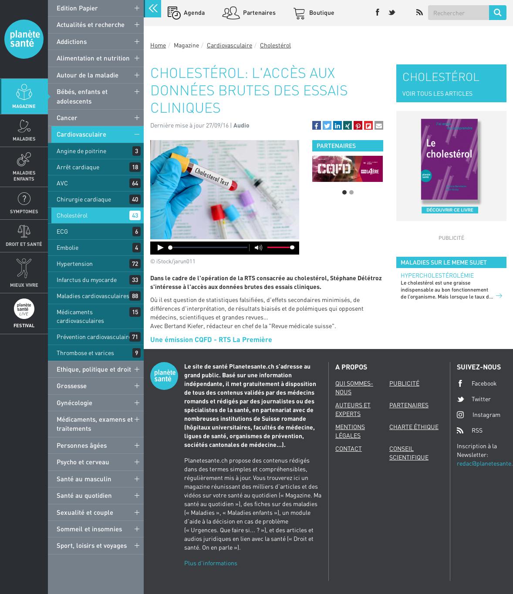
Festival (24, 325)
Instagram (478, 414)
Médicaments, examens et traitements (95, 423)
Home (158, 45)
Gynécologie (74, 402)
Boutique (321, 12)
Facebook (477, 383)
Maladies (24, 138)
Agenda (193, 12)
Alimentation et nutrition (93, 58)
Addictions (72, 41)
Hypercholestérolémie (437, 275)
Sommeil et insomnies (89, 529)
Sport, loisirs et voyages (92, 545)
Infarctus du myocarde (87, 279)
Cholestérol (72, 215)
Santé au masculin (84, 479)
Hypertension (75, 263)
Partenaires (259, 12)
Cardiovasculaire (81, 134)
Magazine (24, 106)
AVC (62, 183)
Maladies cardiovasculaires (93, 295)
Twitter (474, 399)
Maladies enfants (24, 175)
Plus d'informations (210, 563)
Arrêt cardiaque (78, 167)
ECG (62, 231)
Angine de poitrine (81, 150)
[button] (316, 125)
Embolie (67, 247)
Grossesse (72, 385)
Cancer (67, 117)
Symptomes (24, 211)
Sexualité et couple (85, 512)
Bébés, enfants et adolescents (82, 95)
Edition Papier (77, 8)
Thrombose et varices (85, 352)
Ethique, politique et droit (94, 369)
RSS (470, 430)
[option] (347, 169)
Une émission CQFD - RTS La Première (211, 339)
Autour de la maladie (87, 75)
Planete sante (24, 39)
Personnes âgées (82, 445)
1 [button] (344, 192)
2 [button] (351, 192)
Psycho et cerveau (83, 462)
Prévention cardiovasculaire (94, 336)
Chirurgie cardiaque (84, 199)
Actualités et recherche (91, 24)
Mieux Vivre (24, 285)
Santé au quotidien (84, 495)
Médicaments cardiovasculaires (80, 316)
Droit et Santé (24, 244)
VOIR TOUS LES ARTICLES (437, 93)
